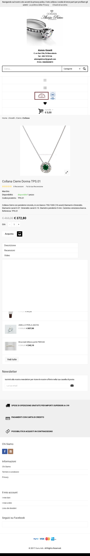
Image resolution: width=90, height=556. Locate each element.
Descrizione (10, 245)
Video (7, 255)
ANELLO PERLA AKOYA (29, 325)
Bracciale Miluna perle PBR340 (32, 342)
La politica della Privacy (39, 5)
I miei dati (6, 498)
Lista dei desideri (9, 508)
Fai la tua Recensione (34, 186)
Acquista (9, 234)
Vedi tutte (12, 359)
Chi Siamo (6, 466)
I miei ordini (7, 503)
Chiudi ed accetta (59, 5)
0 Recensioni (18, 186)
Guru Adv (39, 548)
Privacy (5, 477)
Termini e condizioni (10, 472)
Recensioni (9, 250)
